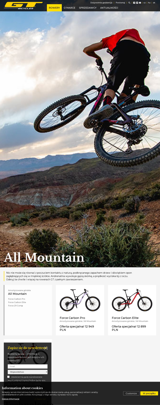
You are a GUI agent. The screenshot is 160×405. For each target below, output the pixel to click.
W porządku (149, 393)
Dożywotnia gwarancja (101, 3)
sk (154, 3)
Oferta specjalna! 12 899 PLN (129, 328)
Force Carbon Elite (17, 302)
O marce (69, 7)
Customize (131, 393)
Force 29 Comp (15, 306)
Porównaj (120, 3)
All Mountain (17, 293)
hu (149, 3)
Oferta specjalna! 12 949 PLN (77, 328)
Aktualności (109, 7)
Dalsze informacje (10, 399)
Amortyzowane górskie (19, 290)
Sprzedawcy (87, 7)
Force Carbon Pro (16, 299)
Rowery (54, 7)
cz (144, 3)
